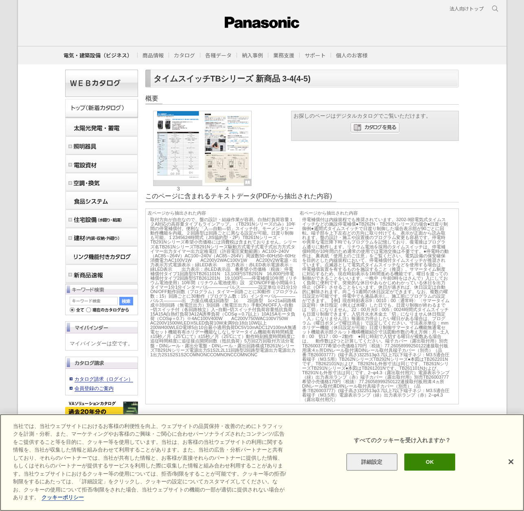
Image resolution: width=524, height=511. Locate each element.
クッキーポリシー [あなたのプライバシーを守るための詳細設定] (63, 497)
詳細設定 (372, 462)
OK (430, 462)
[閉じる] (511, 462)
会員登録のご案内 (94, 388)
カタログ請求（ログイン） (104, 379)
